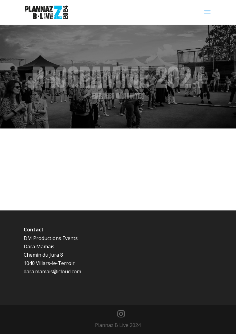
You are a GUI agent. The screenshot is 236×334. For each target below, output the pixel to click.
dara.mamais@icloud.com (52, 271)
